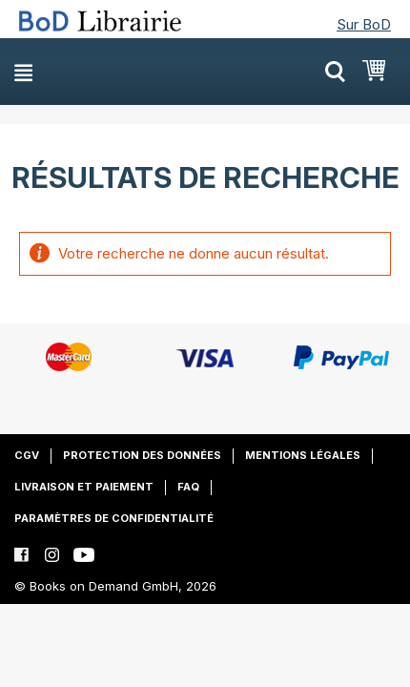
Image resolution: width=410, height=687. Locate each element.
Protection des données (142, 455)
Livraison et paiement (84, 486)
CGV (26, 455)
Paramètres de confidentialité (114, 518)
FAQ (188, 486)
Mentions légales (302, 455)
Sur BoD (364, 24)
